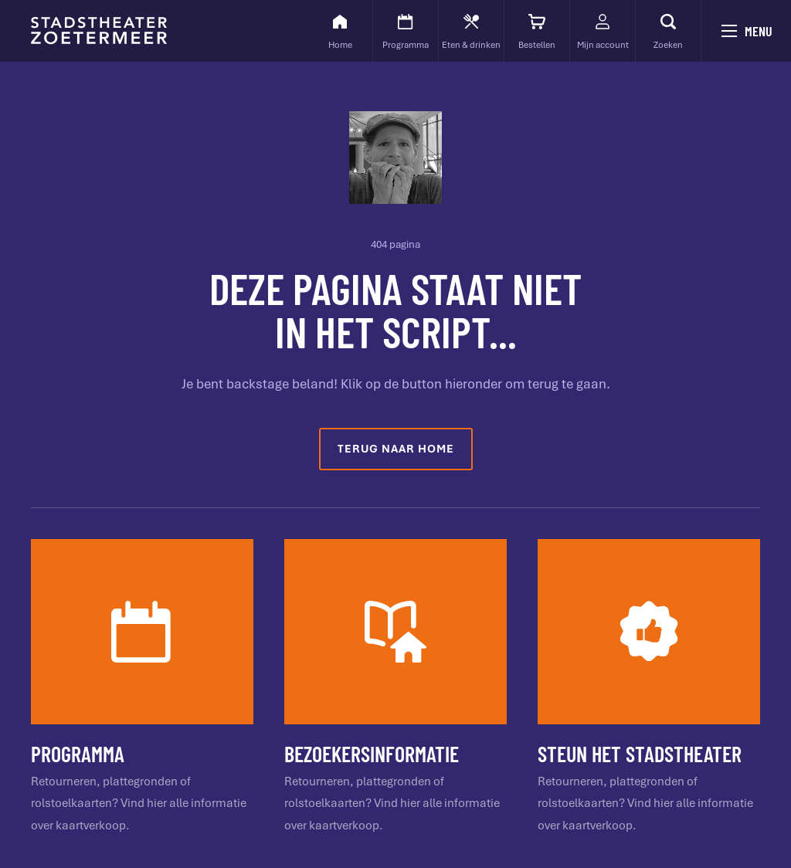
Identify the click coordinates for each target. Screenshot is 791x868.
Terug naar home (396, 449)
